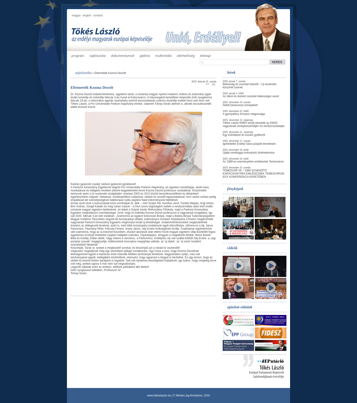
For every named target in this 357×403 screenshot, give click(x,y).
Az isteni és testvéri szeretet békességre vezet (251, 96)
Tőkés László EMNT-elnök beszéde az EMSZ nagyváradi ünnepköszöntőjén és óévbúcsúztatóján (254, 124)
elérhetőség (186, 56)
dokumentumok (123, 56)
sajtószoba (97, 56)
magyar (76, 15)
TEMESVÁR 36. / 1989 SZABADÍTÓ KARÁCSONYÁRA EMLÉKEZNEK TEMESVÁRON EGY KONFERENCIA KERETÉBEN (253, 173)
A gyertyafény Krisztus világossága (244, 114)
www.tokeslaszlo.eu (159, 395)
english (87, 15)
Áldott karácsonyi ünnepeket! (240, 105)
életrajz (205, 56)
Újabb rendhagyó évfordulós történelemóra (248, 152)
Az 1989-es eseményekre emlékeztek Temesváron (253, 161)
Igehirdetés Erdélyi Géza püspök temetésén (249, 143)
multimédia (163, 56)
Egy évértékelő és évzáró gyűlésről (244, 135)
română (98, 15)
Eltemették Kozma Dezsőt (110, 73)
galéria (145, 56)
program (77, 56)
